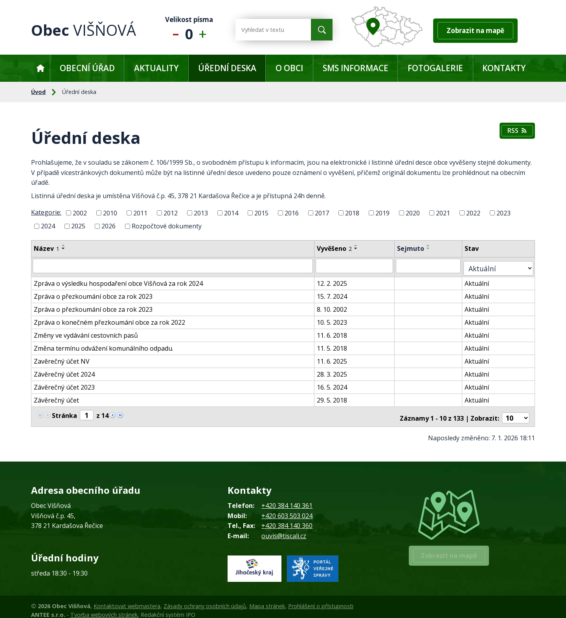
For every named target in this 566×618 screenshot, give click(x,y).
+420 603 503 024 (286, 508)
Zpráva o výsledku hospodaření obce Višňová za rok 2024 (118, 280)
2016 (292, 212)
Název (46, 248)
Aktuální (485, 280)
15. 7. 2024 (337, 293)
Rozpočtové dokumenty (167, 226)
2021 (443, 212)
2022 (473, 212)
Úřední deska (227, 68)
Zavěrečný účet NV (62, 357)
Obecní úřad (87, 68)
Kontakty (504, 68)
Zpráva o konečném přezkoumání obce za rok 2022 (109, 319)
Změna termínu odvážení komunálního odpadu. (103, 344)
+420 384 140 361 (286, 498)
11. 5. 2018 (337, 344)
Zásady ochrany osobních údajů (205, 599)
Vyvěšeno (339, 248)
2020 (413, 212)
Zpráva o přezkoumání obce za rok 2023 (93, 293)
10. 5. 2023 (337, 319)
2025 (78, 226)
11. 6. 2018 (337, 331)
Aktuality (156, 68)
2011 (140, 212)
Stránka (64, 411)
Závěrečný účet (56, 396)
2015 (261, 212)
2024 (48, 226)
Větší (204, 30)
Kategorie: (46, 212)
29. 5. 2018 (337, 396)
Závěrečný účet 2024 (64, 370)
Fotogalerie (435, 68)
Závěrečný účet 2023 (64, 383)
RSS (516, 132)
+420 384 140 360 (286, 518)
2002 (80, 212)
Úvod (40, 68)
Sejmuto (417, 248)
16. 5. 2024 (337, 383)
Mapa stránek (267, 599)
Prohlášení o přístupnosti (320, 599)
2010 (110, 212)
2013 (201, 212)
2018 (352, 212)
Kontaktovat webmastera (127, 599)
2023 (503, 212)
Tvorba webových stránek (104, 607)
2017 (322, 212)
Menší (174, 30)
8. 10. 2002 (337, 306)
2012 (171, 212)
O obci (289, 68)
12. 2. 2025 (337, 280)
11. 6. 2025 (337, 357)
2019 (382, 212)
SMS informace (355, 68)
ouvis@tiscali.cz (283, 528)
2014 (231, 212)
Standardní (189, 30)
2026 (108, 226)
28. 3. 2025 (337, 370)
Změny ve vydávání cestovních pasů (86, 331)
